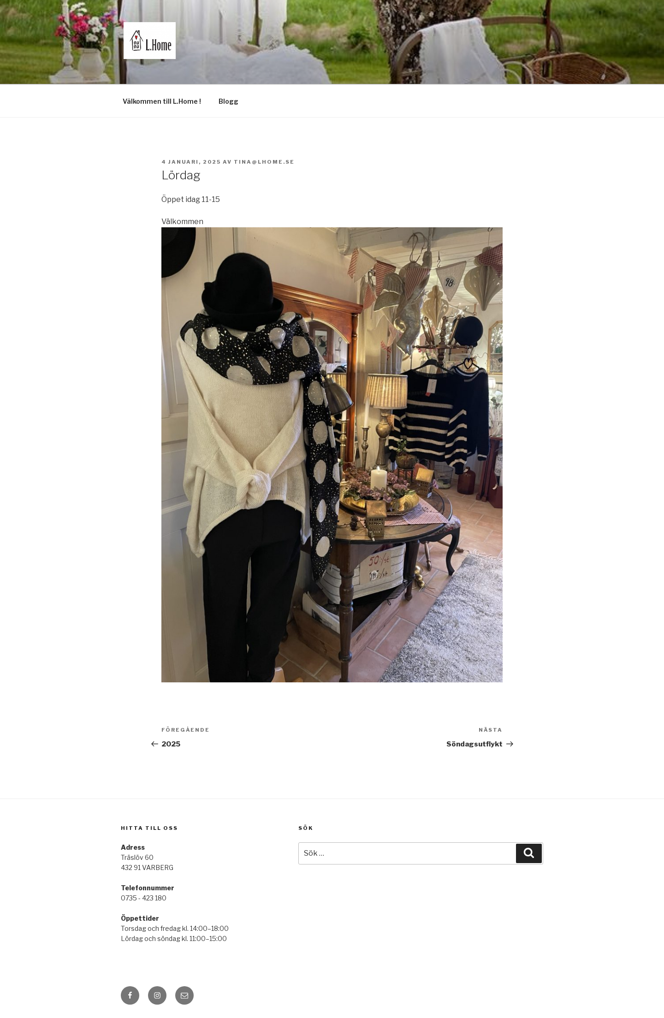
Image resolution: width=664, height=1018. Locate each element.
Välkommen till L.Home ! (162, 101)
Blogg (228, 101)
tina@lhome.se (264, 162)
